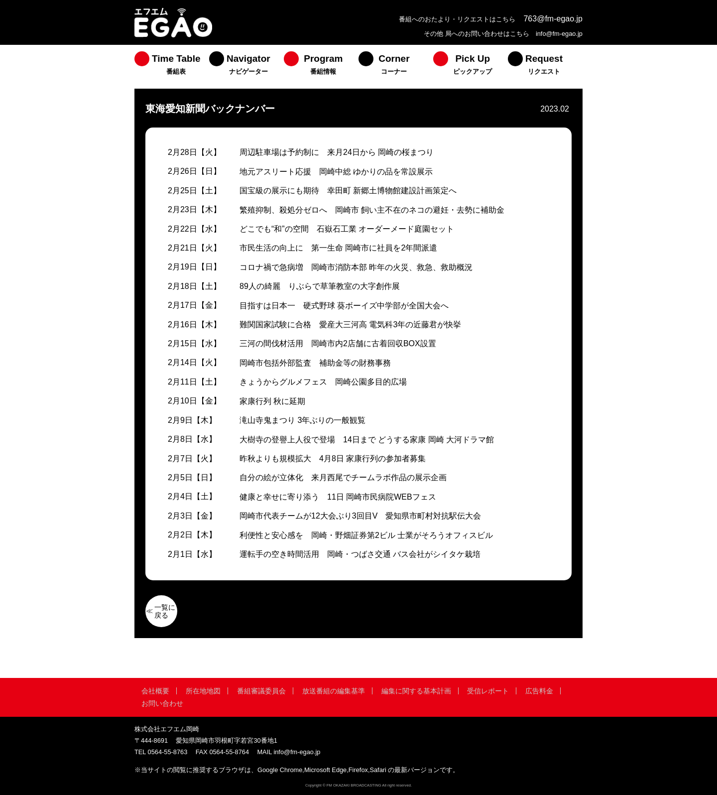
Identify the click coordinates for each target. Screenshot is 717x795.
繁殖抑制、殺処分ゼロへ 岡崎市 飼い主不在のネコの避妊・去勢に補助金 (371, 210)
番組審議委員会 (261, 691)
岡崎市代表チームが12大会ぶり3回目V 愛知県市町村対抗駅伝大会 (360, 516)
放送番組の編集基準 (333, 691)
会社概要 (155, 691)
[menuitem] (171, 67)
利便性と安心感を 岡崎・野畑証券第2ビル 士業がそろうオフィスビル (366, 535)
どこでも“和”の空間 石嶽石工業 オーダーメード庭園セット (346, 229)
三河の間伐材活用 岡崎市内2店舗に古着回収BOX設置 (337, 343)
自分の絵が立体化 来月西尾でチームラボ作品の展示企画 (343, 477)
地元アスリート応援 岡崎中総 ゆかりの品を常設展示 (336, 171)
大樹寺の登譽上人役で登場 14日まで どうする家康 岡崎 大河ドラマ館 (366, 439)
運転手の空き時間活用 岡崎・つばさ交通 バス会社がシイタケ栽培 (359, 554)
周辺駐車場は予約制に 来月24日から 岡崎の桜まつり (336, 152)
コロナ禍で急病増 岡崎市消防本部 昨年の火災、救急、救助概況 (356, 267)
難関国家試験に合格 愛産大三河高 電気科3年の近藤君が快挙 (350, 324)
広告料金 (539, 691)
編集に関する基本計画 (416, 691)
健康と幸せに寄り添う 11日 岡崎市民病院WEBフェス (337, 497)
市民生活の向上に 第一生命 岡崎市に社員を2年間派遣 (338, 248)
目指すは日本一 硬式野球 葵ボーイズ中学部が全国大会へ (344, 305)
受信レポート (488, 691)
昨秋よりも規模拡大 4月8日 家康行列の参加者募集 (332, 458)
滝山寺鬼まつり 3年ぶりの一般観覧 (302, 420)
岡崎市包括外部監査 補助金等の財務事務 (315, 363)
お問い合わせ (162, 703)
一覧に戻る (164, 611)
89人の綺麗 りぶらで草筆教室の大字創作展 (319, 286)
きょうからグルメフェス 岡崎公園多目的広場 (323, 382)
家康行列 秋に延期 (272, 401)
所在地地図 (203, 691)
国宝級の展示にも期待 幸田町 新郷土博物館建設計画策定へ (348, 190)
